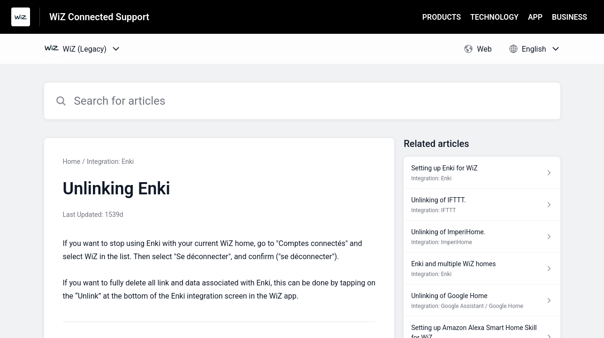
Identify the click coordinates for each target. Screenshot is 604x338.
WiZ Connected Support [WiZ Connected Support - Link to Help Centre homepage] (99, 17)
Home (72, 161)
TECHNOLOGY (494, 17)
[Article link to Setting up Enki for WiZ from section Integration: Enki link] (482, 173)
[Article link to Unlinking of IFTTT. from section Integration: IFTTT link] (482, 205)
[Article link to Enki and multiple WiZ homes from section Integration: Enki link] (482, 268)
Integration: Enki (110, 161)
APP (535, 17)
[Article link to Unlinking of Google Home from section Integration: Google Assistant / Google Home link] (482, 300)
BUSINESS (569, 17)
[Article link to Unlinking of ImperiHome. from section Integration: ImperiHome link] (482, 237)
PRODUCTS (441, 17)
